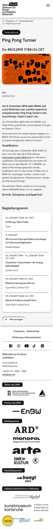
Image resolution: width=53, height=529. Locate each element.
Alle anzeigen (16, 319)
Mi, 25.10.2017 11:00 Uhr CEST (19, 279)
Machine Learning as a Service (20, 283)
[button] (26, 69)
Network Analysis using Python (21, 300)
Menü (48, 5)
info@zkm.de (8, 374)
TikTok (34, 346)
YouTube (26, 346)
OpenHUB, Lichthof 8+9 (17, 287)
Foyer (8, 226)
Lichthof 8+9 (8, 96)
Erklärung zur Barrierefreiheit (26, 337)
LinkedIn (42, 346)
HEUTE (8, 521)
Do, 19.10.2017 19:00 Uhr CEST (20, 217)
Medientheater (13, 247)
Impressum (19, 331)
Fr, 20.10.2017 (12, 235)
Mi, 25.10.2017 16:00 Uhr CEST (20, 296)
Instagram (18, 346)
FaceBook (11, 346)
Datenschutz (33, 331)
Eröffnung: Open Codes (17, 222)
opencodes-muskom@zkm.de (16, 157)
